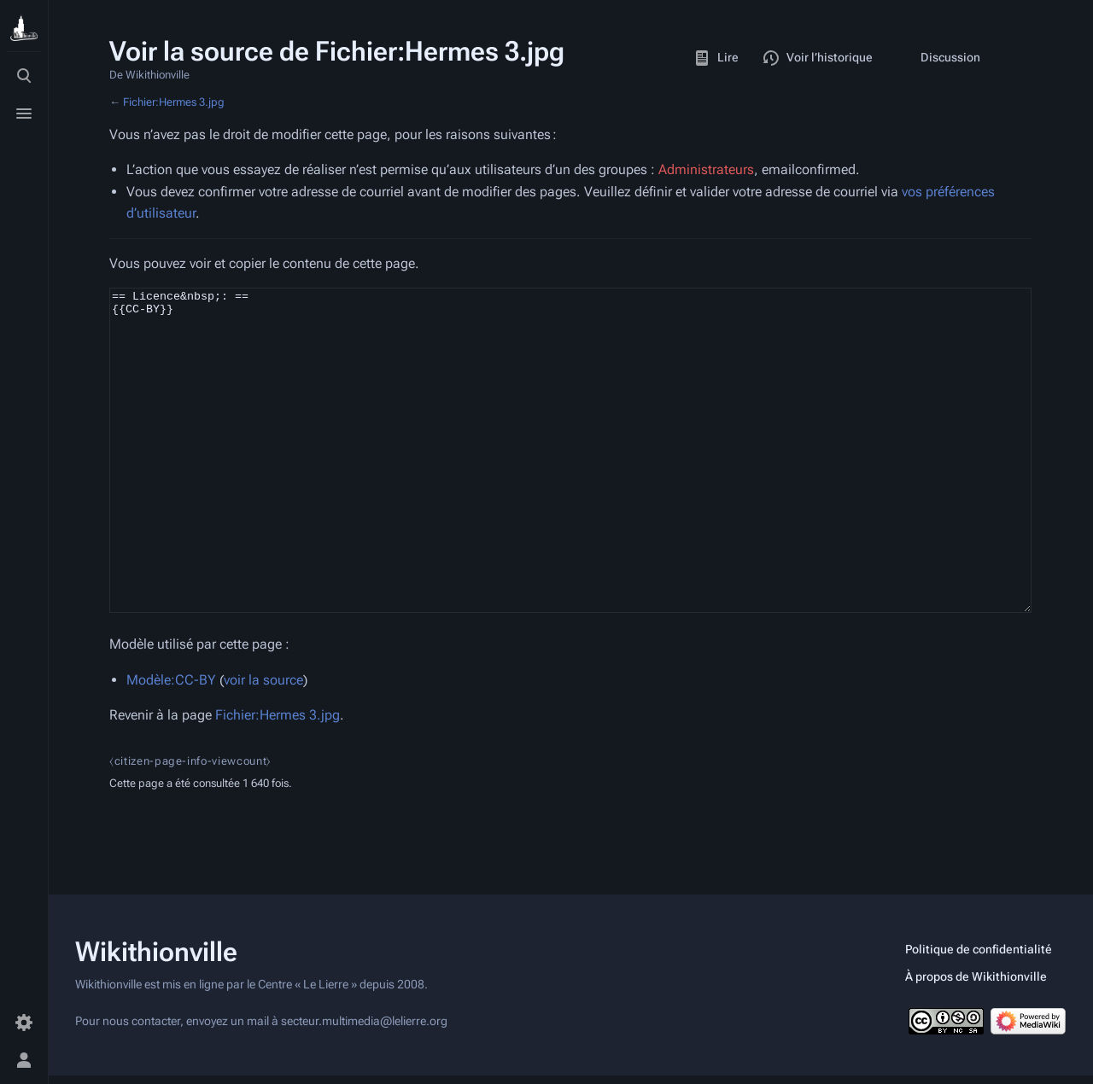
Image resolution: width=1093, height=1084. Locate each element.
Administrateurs (706, 169)
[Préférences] (24, 1022)
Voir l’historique (818, 58)
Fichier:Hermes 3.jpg (174, 102)
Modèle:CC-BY (171, 744)
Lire (716, 58)
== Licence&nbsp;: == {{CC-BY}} (570, 482)
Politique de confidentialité (978, 958)
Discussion (938, 58)
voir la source (263, 744)
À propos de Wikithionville (976, 985)
